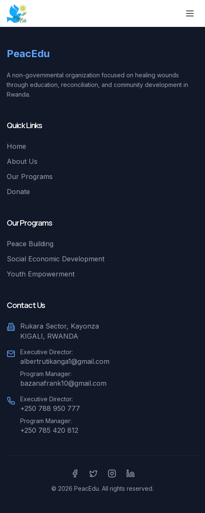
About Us (22, 161)
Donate (18, 191)
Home (16, 146)
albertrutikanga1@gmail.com (64, 361)
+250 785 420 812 (49, 430)
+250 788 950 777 (50, 408)
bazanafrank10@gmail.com (63, 383)
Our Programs (30, 176)
